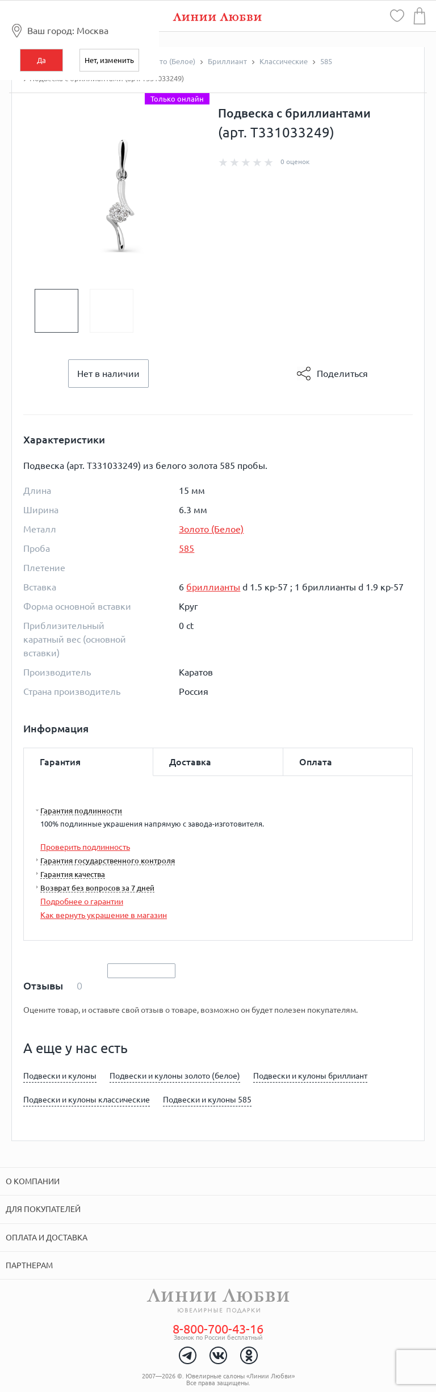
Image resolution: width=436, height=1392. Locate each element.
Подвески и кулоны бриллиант (310, 1075)
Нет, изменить (109, 60)
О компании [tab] (33, 1181)
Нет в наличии (108, 373)
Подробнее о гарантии (81, 901)
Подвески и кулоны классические (86, 1099)
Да (41, 60)
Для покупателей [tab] (43, 1209)
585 (186, 548)
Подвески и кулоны (60, 1075)
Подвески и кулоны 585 (207, 1099)
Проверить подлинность (85, 847)
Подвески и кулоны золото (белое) (175, 1075)
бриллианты (213, 587)
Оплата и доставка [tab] (46, 1237)
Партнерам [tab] (29, 1265)
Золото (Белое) (211, 529)
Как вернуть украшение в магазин (103, 915)
